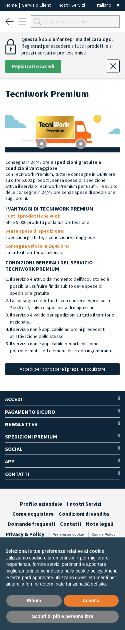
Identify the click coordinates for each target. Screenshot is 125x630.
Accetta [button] (91, 600)
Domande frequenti (31, 523)
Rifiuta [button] (34, 600)
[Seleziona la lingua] (108, 5)
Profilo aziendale (41, 503)
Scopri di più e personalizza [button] (62, 616)
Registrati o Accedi (33, 66)
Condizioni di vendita (84, 513)
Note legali (99, 523)
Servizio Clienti (37, 5)
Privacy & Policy (25, 534)
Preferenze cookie (68, 534)
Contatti (70, 523)
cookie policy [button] (89, 571)
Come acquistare (33, 513)
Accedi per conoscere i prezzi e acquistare (63, 369)
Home (11, 5)
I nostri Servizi (71, 5)
